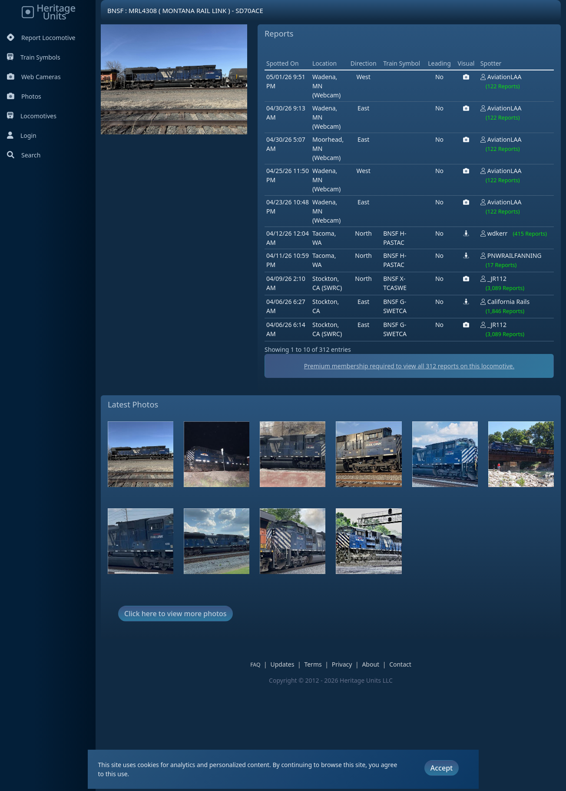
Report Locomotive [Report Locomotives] (41, 37)
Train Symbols (33, 57)
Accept (441, 768)
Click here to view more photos (175, 719)
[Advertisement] (266, 224)
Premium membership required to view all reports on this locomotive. (330, 471)
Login (21, 135)
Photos (24, 96)
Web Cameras (34, 77)
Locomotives (31, 116)
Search (23, 155)
